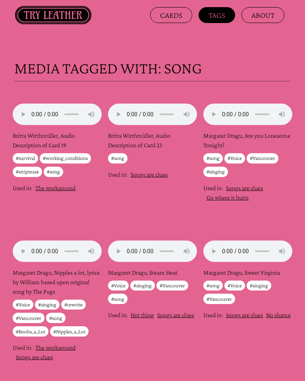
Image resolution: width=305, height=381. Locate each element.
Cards (171, 15)
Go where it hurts (228, 197)
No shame (278, 315)
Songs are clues (149, 174)
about (262, 15)
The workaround (55, 188)
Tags (216, 15)
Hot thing (142, 315)
